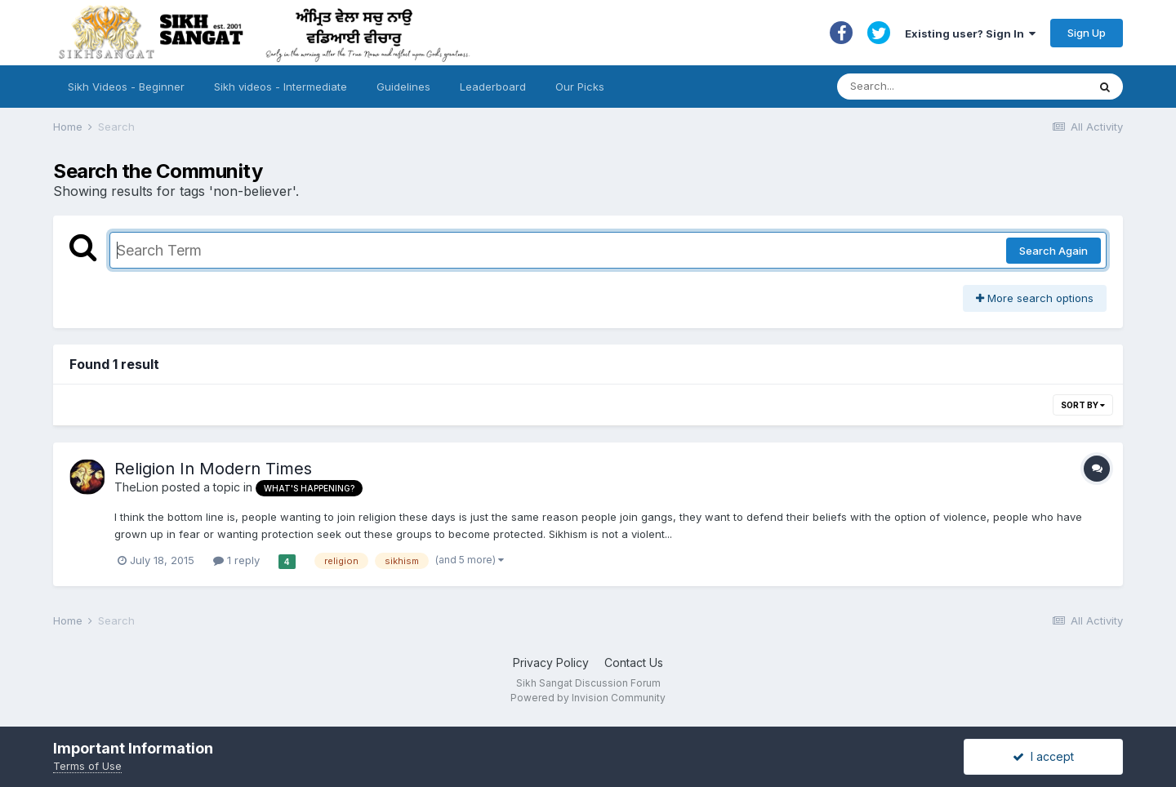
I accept (1043, 756)
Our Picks (579, 86)
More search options (1035, 298)
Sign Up (1086, 32)
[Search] (946, 86)
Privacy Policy (551, 662)
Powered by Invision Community (588, 697)
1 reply (236, 560)
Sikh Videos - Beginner (126, 86)
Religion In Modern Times (213, 468)
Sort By (1083, 405)
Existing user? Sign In (970, 33)
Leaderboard (493, 86)
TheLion (136, 487)
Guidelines (403, 86)
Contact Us (633, 662)
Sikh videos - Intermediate (280, 86)
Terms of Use (87, 765)
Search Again (1053, 250)
